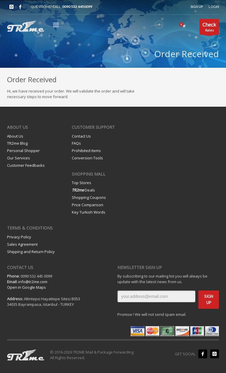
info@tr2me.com (32, 281)
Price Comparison (87, 204)
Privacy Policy (19, 237)
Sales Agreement (22, 244)
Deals (83, 190)
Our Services (18, 158)
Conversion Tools (87, 158)
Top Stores (81, 182)
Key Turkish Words (88, 212)
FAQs (76, 143)
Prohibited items (86, 150)
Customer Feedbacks (26, 165)
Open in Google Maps (26, 287)
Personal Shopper (23, 150)
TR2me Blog (17, 143)
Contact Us (81, 136)
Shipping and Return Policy (31, 251)
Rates (209, 27)
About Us (15, 136)
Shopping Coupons (89, 197)
